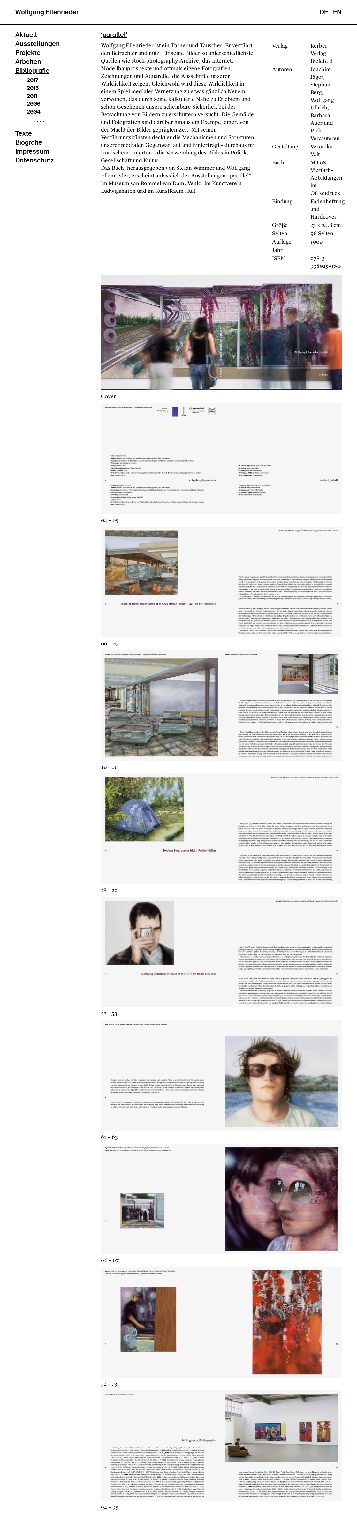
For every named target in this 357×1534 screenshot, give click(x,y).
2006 (28, 103)
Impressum (32, 151)
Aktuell (26, 35)
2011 (26, 96)
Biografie (28, 142)
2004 (28, 111)
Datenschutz (34, 160)
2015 (27, 88)
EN (337, 12)
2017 (26, 80)
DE (324, 12)
